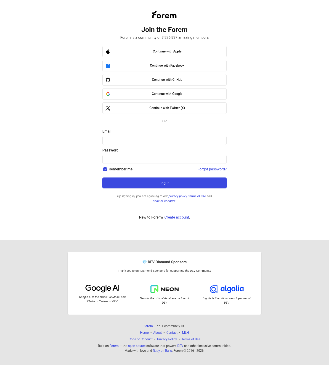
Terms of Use (190, 339)
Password (110, 150)
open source (137, 346)
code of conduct (164, 201)
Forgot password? (212, 169)
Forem (114, 346)
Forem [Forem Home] (148, 326)
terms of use (197, 196)
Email (106, 131)
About (157, 332)
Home (144, 332)
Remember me (121, 169)
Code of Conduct (141, 339)
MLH (185, 332)
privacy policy (178, 196)
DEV (180, 346)
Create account (176, 217)
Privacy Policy (167, 339)
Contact (172, 332)
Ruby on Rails (162, 350)
